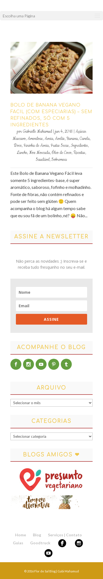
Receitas (79, 153)
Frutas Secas (60, 145)
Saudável (43, 159)
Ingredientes (79, 145)
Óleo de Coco (61, 153)
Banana (72, 139)
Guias (18, 542)
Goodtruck (40, 542)
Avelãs (60, 139)
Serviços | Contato (65, 534)
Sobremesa (59, 159)
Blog (37, 534)
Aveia (49, 139)
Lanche (22, 153)
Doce (18, 145)
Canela (85, 139)
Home (20, 534)
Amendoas (35, 139)
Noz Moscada (39, 153)
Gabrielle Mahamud (37, 131)
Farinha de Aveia (36, 145)
